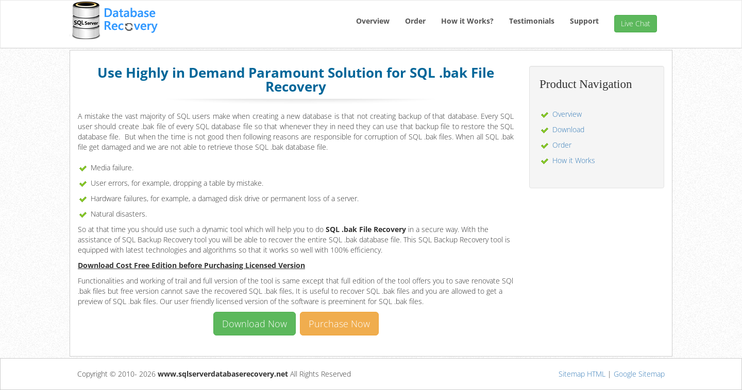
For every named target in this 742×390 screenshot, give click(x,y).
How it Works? (467, 21)
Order (415, 21)
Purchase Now (339, 323)
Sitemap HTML (582, 374)
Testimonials (531, 21)
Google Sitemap (639, 374)
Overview (373, 21)
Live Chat (635, 23)
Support (584, 21)
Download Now (254, 323)
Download (568, 129)
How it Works (573, 160)
